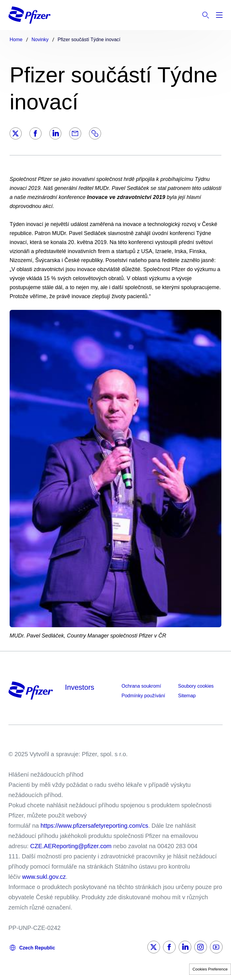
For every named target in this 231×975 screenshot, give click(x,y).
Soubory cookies (196, 686)
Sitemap (187, 695)
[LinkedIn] (55, 133)
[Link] (95, 133)
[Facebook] (35, 133)
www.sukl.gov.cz (44, 876)
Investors (79, 687)
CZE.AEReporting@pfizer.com (70, 846)
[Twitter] (16, 133)
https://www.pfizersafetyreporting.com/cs (94, 825)
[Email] (75, 133)
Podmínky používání (143, 695)
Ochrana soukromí (141, 686)
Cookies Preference (210, 969)
